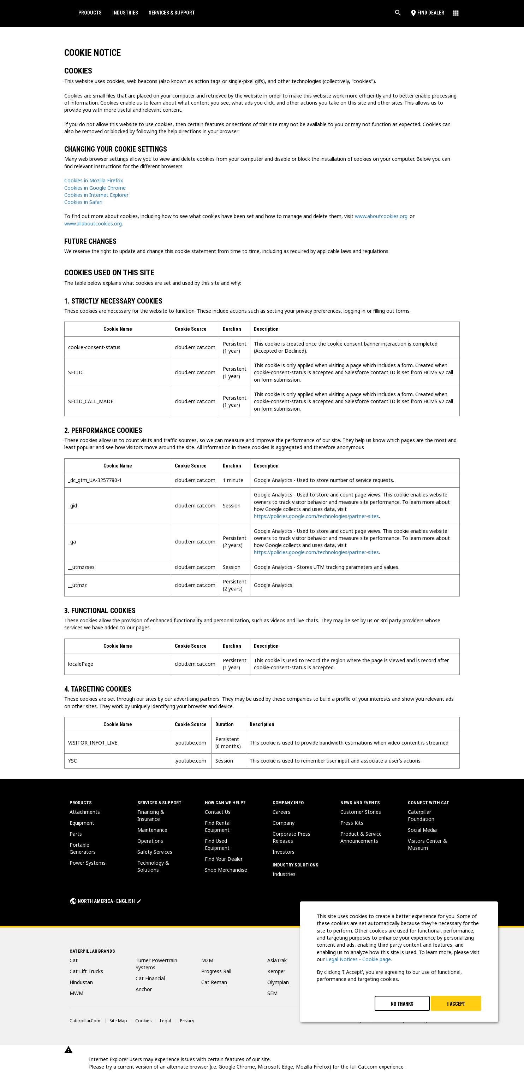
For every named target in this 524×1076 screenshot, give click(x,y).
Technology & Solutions (153, 866)
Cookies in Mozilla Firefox (93, 180)
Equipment (82, 822)
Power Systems (88, 862)
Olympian (278, 982)
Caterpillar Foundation (421, 815)
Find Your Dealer (224, 858)
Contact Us (218, 812)
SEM (272, 993)
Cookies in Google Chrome (95, 187)
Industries (125, 13)
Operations (150, 840)
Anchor (144, 989)
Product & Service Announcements (361, 837)
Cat (74, 960)
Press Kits (351, 822)
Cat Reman (214, 982)
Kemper (276, 971)
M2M (207, 960)
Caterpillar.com (85, 1021)
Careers (281, 812)
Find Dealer (427, 13)
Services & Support (172, 13)
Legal (165, 1021)
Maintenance (152, 830)
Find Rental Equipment (218, 826)
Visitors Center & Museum (427, 844)
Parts (76, 833)
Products (90, 13)
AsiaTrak (277, 960)
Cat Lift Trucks (86, 971)
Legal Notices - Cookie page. (359, 959)
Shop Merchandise (226, 869)
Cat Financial (150, 978)
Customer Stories (360, 812)
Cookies (143, 1021)
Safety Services (154, 851)
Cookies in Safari (83, 202)
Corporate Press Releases (291, 837)
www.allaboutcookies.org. (93, 223)
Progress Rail (216, 971)
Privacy (187, 1021)
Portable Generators (83, 848)
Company (283, 822)
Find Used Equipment (217, 844)
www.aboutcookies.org (381, 216)
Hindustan (81, 982)
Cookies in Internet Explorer (96, 195)
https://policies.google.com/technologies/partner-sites (316, 516)
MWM (76, 993)
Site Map (118, 1021)
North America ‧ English (106, 901)
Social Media (422, 830)
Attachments (85, 812)
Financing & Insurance (150, 815)
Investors (283, 851)
